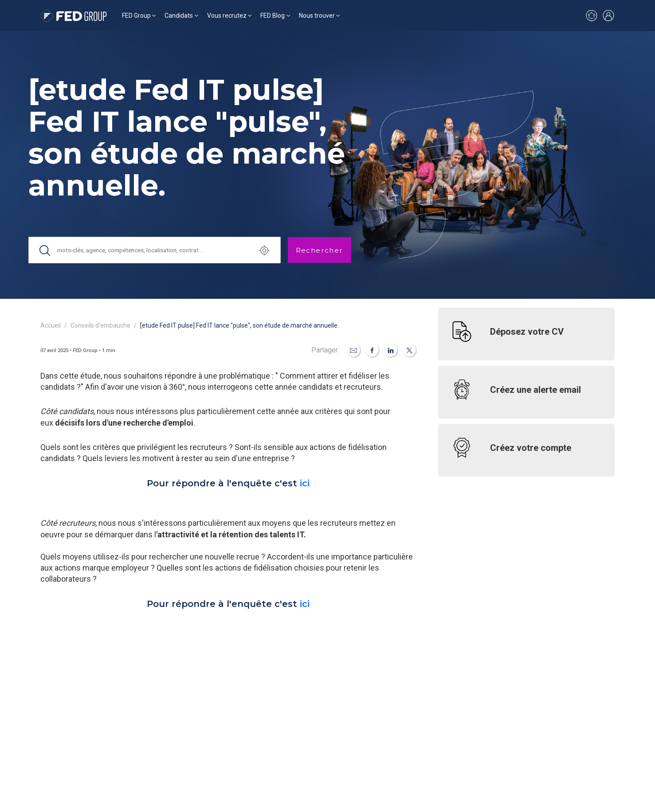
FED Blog (272, 15)
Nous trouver (317, 15)
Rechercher (319, 250)
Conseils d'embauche (100, 325)
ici (305, 483)
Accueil (50, 325)
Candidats (179, 15)
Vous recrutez (227, 15)
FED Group (136, 15)
